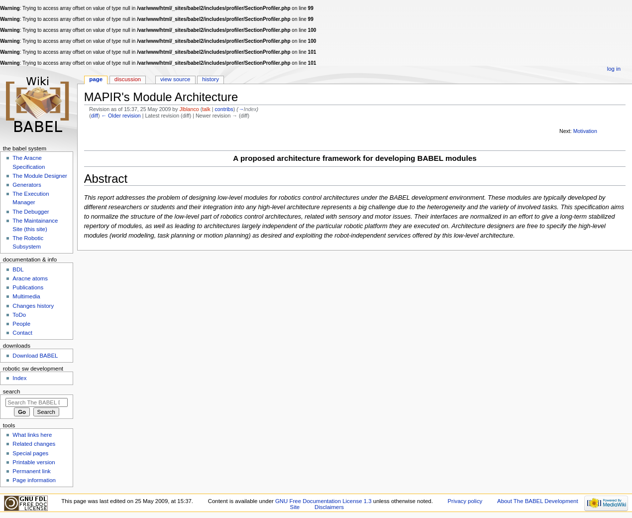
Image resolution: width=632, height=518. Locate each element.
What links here (32, 435)
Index (19, 378)
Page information (34, 480)
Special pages (30, 453)
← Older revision (120, 116)
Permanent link (31, 471)
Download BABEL (35, 356)
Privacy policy (465, 501)
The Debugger (30, 212)
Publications (27, 287)
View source (175, 79)
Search (11, 391)
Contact (22, 333)
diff (94, 116)
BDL (17, 269)
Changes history (33, 306)
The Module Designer (39, 176)
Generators (26, 185)
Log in (614, 69)
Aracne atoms (30, 278)
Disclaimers (329, 507)
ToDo (19, 315)
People (21, 324)
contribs (223, 109)
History (210, 79)
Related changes (33, 444)
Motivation (585, 131)
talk (206, 109)
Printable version (33, 462)
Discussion (127, 79)
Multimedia (26, 296)
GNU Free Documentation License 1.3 (323, 501)
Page (96, 79)
